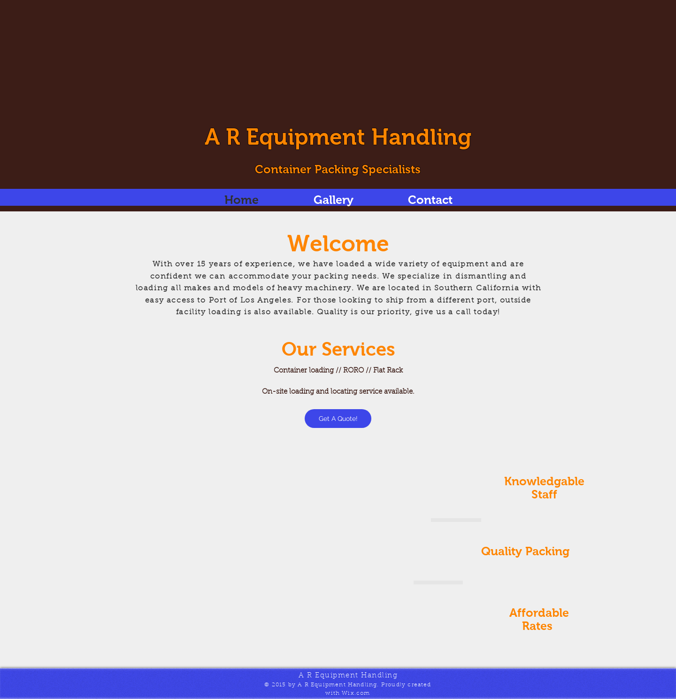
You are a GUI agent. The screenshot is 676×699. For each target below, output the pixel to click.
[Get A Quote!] (338, 418)
